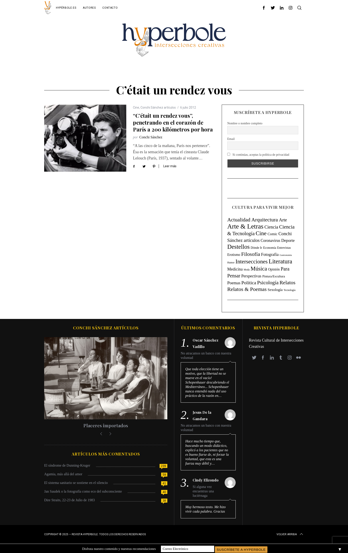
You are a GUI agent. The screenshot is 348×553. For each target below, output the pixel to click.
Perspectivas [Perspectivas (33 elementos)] (251, 276)
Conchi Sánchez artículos (158, 107)
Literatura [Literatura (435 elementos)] (280, 261)
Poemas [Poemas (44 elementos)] (233, 282)
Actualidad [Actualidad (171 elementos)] (238, 220)
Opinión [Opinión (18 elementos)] (274, 269)
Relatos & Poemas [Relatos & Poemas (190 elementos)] (247, 289)
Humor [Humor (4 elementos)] (230, 262)
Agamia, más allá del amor (63, 474)
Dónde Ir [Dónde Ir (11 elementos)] (256, 247)
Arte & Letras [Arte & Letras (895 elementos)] (245, 226)
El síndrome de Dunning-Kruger (67, 465)
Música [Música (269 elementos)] (259, 269)
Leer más (169, 166)
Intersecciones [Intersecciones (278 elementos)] (251, 261)
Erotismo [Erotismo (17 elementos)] (233, 255)
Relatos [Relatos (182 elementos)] (287, 282)
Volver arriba (290, 534)
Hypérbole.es (66, 7)
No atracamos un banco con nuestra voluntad (206, 355)
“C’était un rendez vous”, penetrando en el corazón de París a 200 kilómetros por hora (173, 122)
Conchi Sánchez (150, 137)
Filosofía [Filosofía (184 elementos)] (250, 254)
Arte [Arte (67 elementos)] (283, 219)
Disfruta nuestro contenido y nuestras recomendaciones (119, 548)
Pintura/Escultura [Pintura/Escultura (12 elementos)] (273, 276)
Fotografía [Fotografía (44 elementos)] (270, 254)
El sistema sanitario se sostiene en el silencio (76, 483)
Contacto (110, 7)
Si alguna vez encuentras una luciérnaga (203, 491)
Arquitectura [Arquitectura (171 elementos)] (264, 220)
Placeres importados (105, 425)
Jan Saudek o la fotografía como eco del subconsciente (83, 491)
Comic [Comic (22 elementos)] (272, 234)
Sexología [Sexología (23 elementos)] (275, 290)
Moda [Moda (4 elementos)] (247, 269)
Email (231, 139)
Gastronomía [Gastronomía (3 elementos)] (286, 255)
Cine (136, 107)
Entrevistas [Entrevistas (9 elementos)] (284, 247)
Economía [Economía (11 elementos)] (269, 247)
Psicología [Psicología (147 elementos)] (268, 282)
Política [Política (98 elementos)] (248, 282)
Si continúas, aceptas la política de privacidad (258, 154)
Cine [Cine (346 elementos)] (261, 233)
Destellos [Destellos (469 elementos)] (238, 246)
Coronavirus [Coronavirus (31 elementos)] (270, 240)
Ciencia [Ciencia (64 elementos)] (271, 227)
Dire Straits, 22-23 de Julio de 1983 (69, 500)
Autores (89, 7)
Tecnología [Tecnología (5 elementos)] (289, 290)
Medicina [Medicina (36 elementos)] (235, 269)
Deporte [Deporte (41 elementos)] (288, 240)
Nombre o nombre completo (244, 123)
